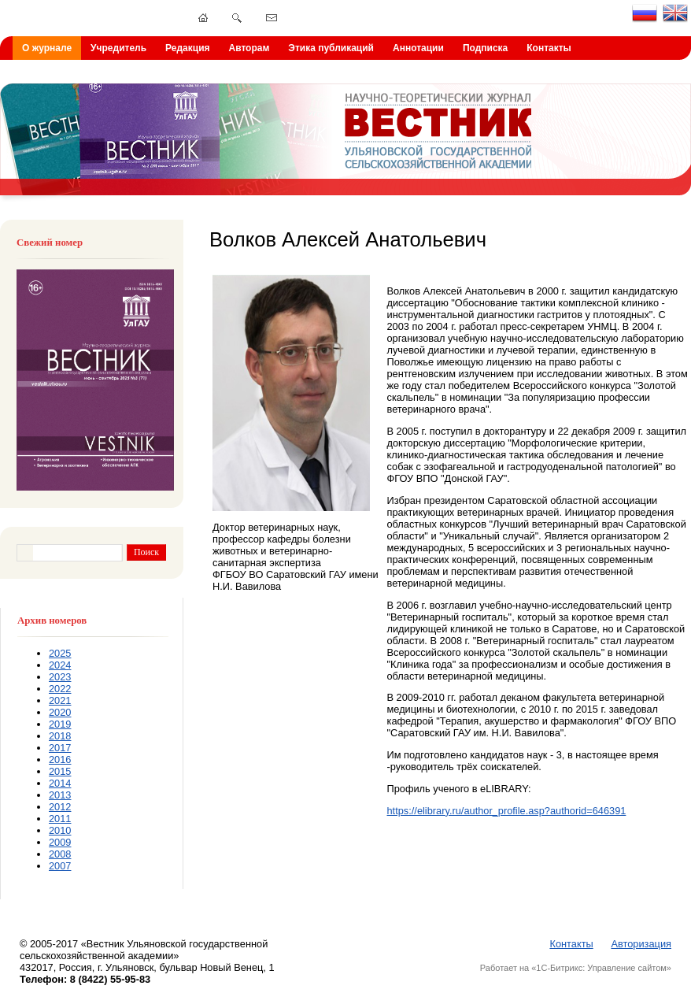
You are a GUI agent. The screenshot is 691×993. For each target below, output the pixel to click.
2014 (60, 783)
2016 (60, 759)
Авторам (249, 48)
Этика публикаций (331, 48)
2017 (60, 748)
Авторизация (641, 944)
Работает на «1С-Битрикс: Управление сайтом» (575, 968)
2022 (60, 689)
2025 (60, 653)
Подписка (485, 48)
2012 (60, 807)
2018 (60, 736)
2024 (60, 665)
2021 (60, 700)
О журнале (47, 48)
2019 (60, 724)
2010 (60, 830)
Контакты (549, 48)
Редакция (187, 48)
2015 (60, 771)
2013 (60, 795)
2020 (60, 712)
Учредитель (118, 48)
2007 (60, 866)
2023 (60, 677)
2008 (60, 854)
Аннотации (418, 48)
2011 (60, 818)
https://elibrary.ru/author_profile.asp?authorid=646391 (506, 811)
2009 (60, 842)
